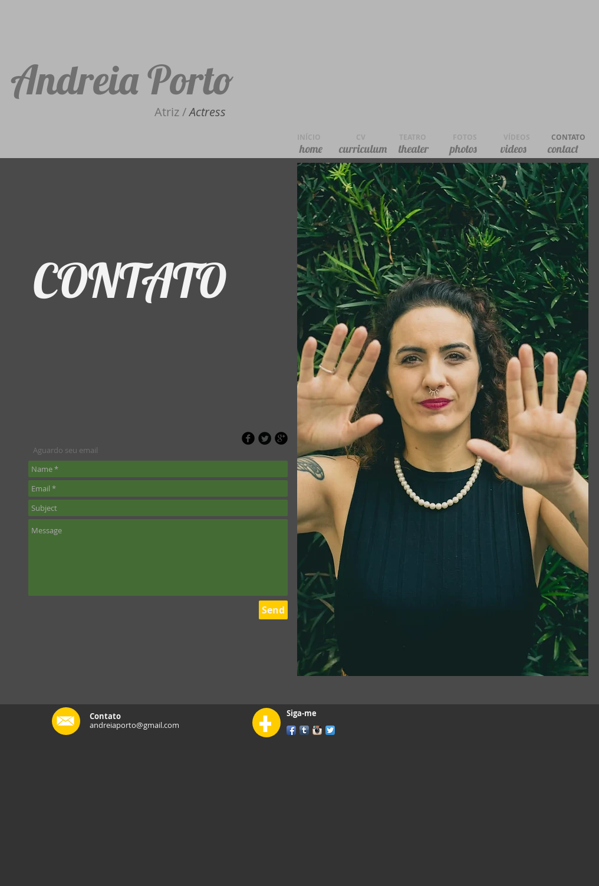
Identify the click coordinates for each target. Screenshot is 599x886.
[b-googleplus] (281, 438)
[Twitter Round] (264, 438)
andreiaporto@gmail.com (134, 725)
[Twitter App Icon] (330, 730)
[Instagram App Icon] (317, 730)
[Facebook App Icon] (291, 730)
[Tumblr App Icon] (304, 730)
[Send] (273, 609)
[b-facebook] (248, 438)
